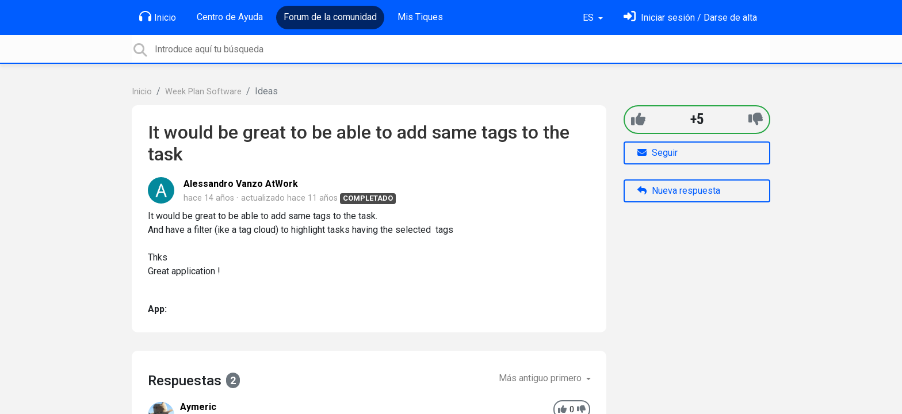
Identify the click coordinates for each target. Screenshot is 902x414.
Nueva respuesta (678, 190)
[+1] (638, 119)
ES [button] (589, 17)
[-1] (755, 119)
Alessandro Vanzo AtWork (241, 183)
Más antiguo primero (541, 378)
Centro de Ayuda (230, 17)
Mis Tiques (420, 17)
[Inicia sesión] (690, 17)
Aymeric (198, 406)
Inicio (157, 16)
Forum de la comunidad (330, 17)
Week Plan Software (203, 92)
